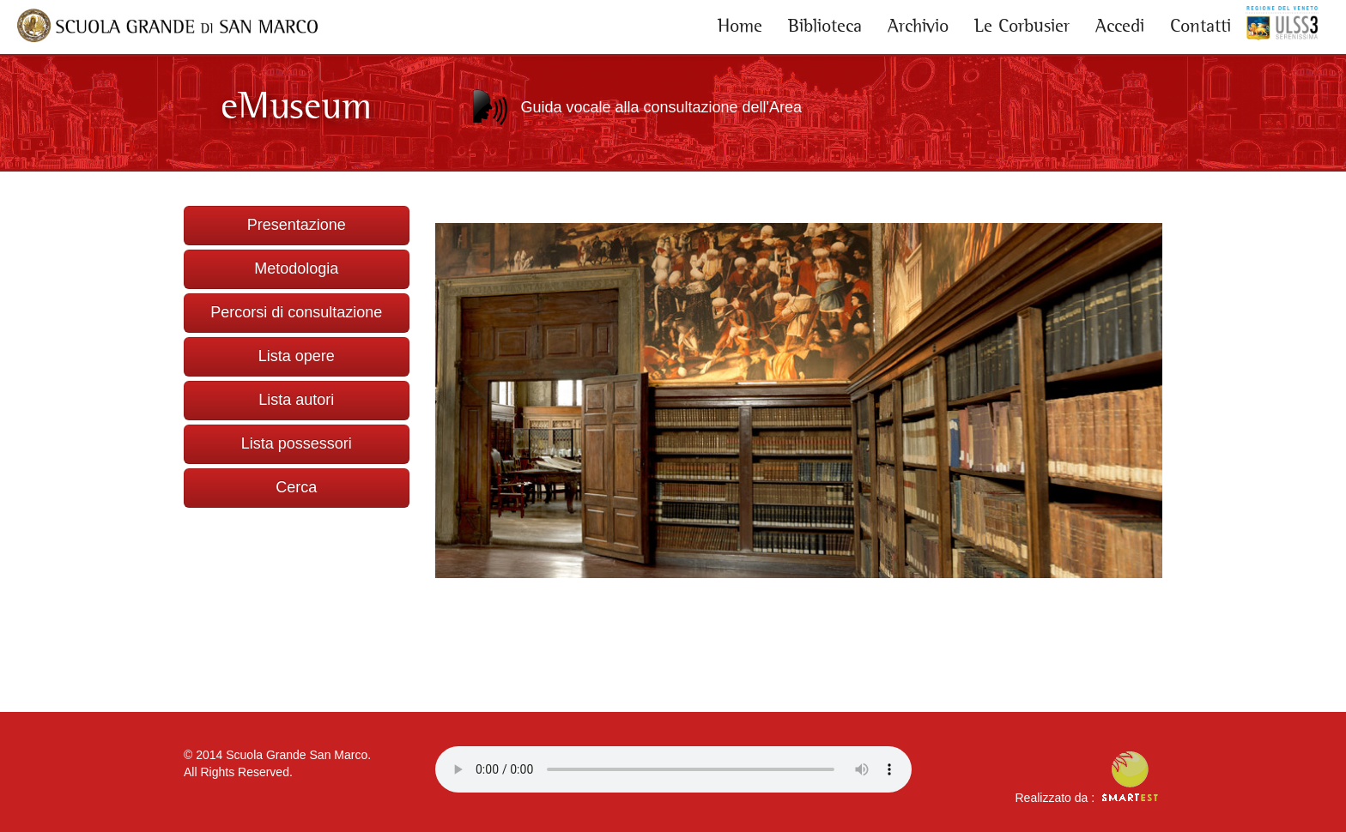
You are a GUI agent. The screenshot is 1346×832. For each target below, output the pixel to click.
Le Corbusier (1022, 25)
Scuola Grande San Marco (296, 755)
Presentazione (296, 224)
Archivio (918, 25)
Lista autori (296, 399)
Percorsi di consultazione (296, 312)
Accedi (1119, 25)
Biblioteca (825, 25)
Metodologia (296, 268)
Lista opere (296, 356)
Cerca (296, 487)
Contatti (1200, 25)
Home (740, 25)
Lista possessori (296, 443)
